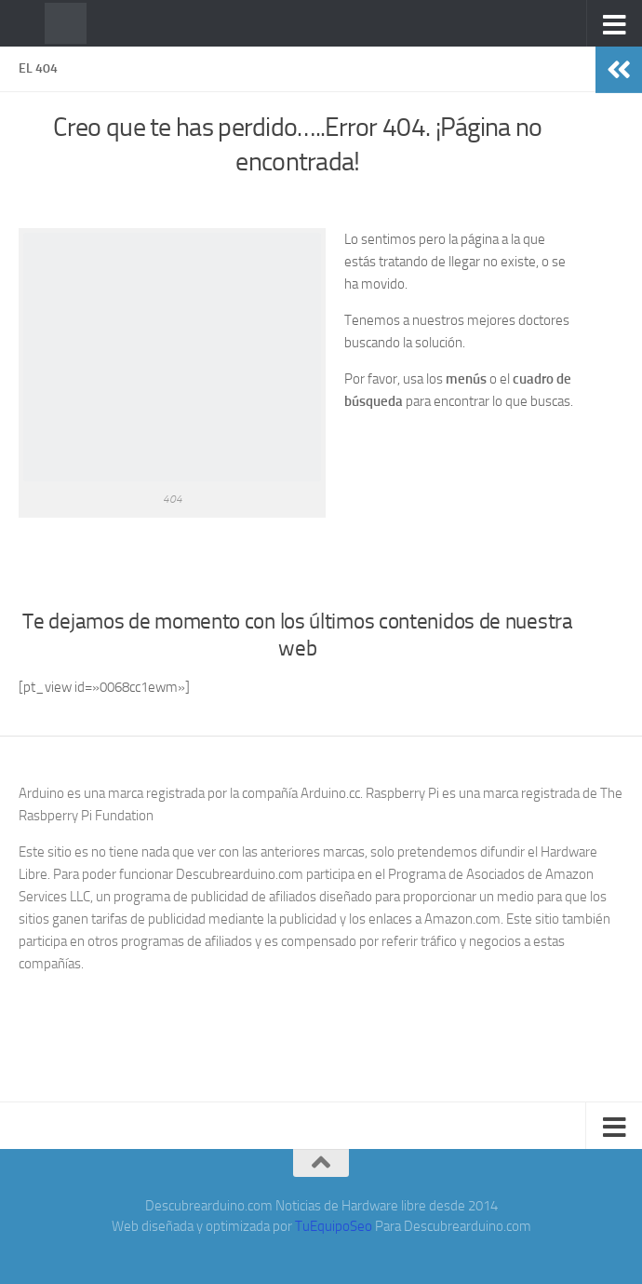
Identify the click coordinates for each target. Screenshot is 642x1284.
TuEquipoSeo (333, 1226)
